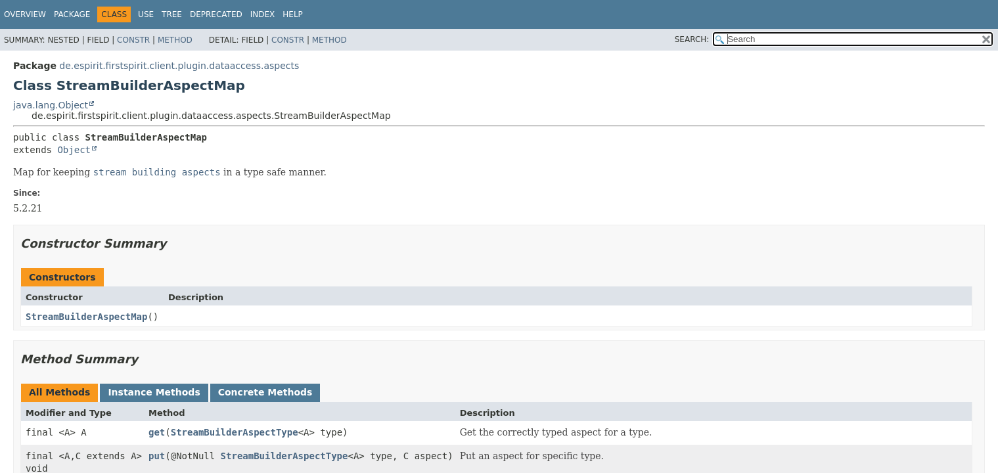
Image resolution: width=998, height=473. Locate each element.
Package (72, 14)
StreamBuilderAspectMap (86, 316)
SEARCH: (692, 39)
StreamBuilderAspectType (234, 432)
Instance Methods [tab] (154, 392)
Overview (25, 14)
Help (293, 14)
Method (175, 40)
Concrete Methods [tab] (265, 392)
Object (74, 150)
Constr (133, 40)
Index (262, 14)
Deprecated (216, 14)
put (156, 456)
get (156, 432)
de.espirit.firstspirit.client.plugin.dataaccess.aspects (179, 65)
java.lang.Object (50, 105)
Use (146, 14)
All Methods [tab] (59, 392)
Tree (172, 14)
